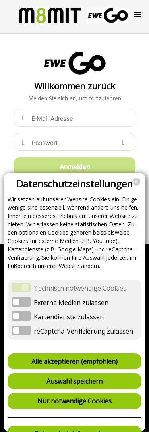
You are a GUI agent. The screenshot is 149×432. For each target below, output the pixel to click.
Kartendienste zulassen (69, 316)
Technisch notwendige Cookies (80, 288)
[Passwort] (74, 142)
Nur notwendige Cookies (74, 401)
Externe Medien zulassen (71, 302)
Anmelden (75, 167)
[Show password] (123, 142)
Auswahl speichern (74, 381)
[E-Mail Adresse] (74, 118)
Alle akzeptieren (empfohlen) (74, 361)
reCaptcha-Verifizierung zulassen (83, 331)
